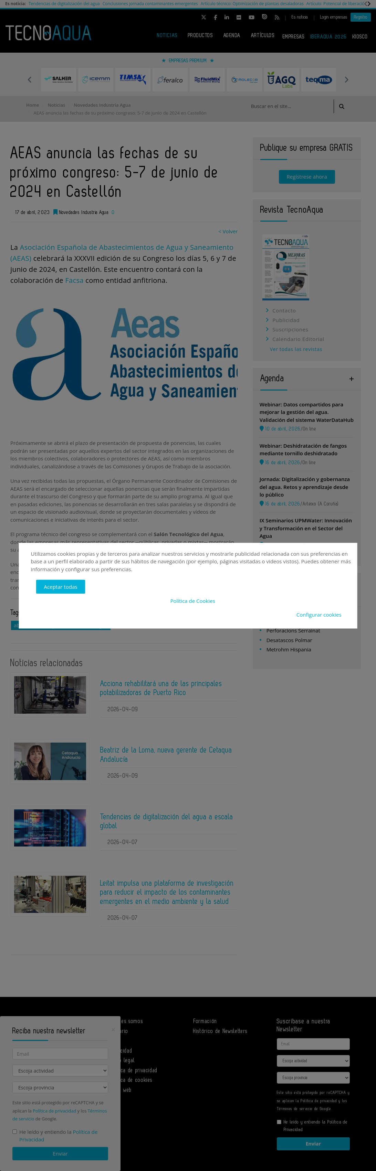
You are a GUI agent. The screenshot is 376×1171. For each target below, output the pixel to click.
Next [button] (346, 79)
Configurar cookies (319, 614)
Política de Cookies (192, 600)
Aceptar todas (60, 586)
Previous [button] (29, 79)
